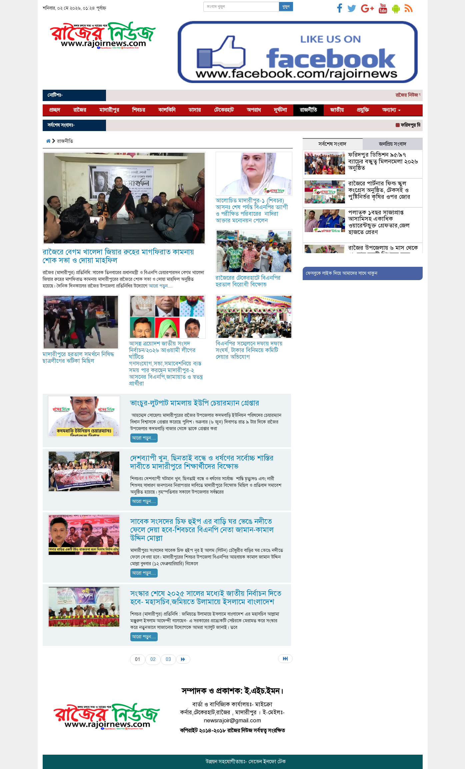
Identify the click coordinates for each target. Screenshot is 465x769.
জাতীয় (337, 110)
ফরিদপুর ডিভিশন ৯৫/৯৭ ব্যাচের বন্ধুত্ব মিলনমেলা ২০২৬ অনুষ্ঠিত (383, 161)
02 (153, 659)
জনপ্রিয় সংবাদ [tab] (392, 144)
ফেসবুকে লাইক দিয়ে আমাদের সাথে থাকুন (341, 273)
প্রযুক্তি (363, 110)
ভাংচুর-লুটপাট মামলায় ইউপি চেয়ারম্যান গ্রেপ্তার (194, 403)
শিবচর (138, 110)
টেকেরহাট (224, 110)
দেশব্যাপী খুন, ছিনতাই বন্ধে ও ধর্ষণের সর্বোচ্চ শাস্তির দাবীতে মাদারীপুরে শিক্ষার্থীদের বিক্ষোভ (202, 462)
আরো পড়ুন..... (161, 286)
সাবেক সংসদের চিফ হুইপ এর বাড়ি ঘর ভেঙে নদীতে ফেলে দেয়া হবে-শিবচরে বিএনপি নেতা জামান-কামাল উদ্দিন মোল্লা (202, 530)
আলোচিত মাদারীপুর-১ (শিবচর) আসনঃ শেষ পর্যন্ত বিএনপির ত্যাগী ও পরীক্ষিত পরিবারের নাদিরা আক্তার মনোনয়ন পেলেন (252, 210)
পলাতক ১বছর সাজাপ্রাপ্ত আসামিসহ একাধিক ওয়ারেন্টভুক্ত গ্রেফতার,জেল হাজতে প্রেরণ (379, 222)
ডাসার (195, 110)
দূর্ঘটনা (280, 110)
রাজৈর (79, 110)
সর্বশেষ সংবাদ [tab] (332, 144)
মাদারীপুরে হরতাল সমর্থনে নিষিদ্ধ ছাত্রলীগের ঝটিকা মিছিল (78, 357)
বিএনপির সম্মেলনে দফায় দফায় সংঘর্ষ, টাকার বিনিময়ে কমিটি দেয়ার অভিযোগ (249, 350)
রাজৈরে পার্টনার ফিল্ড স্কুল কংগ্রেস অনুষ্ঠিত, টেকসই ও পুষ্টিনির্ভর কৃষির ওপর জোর (379, 190)
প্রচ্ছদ (54, 110)
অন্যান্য (391, 110)
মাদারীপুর (109, 110)
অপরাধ (254, 110)
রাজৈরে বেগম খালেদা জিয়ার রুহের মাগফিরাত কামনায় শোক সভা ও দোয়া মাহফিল (118, 256)
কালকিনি (166, 110)
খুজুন (286, 6)
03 (168, 659)
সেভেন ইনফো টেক (267, 761)
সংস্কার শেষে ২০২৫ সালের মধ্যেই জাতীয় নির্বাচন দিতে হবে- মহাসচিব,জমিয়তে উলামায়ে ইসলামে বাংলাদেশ (205, 597)
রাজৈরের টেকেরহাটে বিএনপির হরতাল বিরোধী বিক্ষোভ (248, 281)
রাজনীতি (308, 110)
